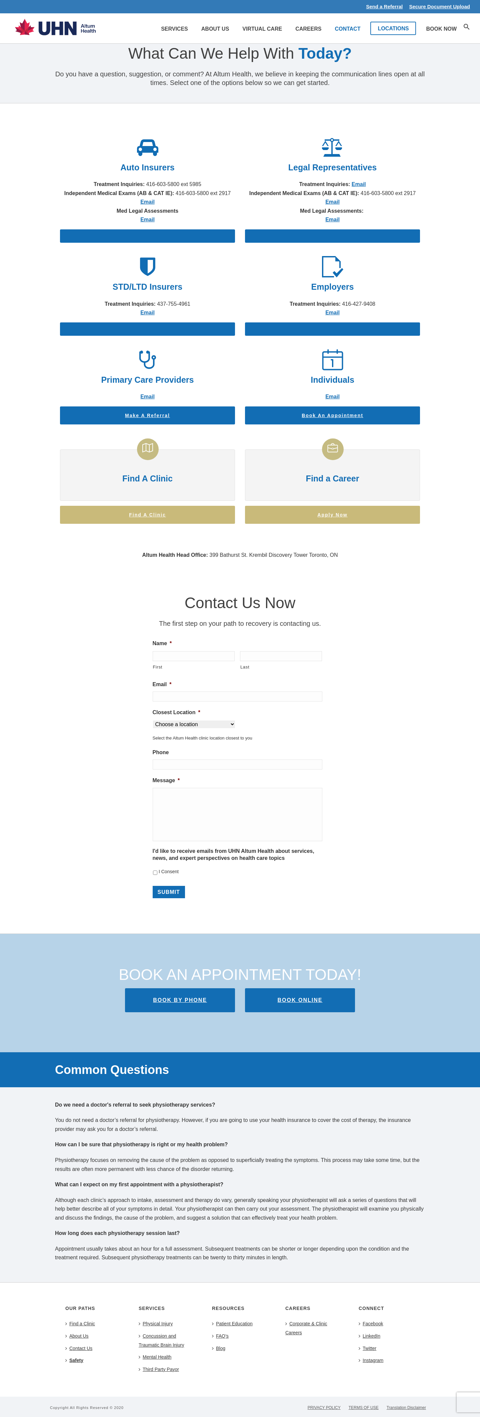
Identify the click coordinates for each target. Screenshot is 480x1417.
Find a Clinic (80, 1323)
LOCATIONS (393, 28)
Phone (161, 752)
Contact (347, 29)
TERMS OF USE (364, 1407)
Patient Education (232, 1323)
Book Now (441, 29)
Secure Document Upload (439, 6)
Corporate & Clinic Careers (306, 1328)
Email (359, 184)
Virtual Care (262, 29)
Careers (308, 29)
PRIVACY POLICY (324, 1407)
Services (174, 29)
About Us (215, 29)
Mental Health (155, 1357)
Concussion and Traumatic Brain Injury (161, 1340)
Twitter (367, 1348)
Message (166, 780)
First (158, 666)
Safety (74, 1360)
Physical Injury (156, 1323)
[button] (466, 28)
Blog (218, 1348)
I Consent (169, 871)
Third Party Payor (159, 1369)
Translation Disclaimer (406, 1407)
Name (162, 643)
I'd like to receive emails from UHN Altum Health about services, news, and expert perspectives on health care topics (233, 854)
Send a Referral (384, 6)
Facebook (371, 1323)
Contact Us (78, 1348)
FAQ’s (220, 1336)
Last (244, 666)
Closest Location (176, 712)
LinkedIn (369, 1336)
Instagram (371, 1360)
